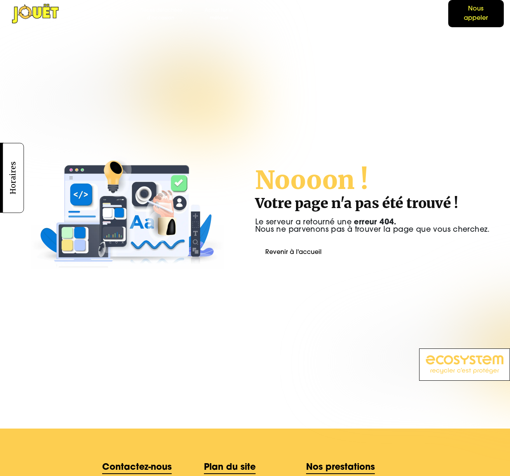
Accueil (80, 14)
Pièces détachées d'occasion (160, 14)
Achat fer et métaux (219, 14)
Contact (399, 14)
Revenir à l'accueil (293, 252)
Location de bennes (320, 14)
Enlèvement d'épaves (269, 14)
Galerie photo (364, 14)
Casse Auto (111, 14)
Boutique (431, 14)
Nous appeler (476, 13)
